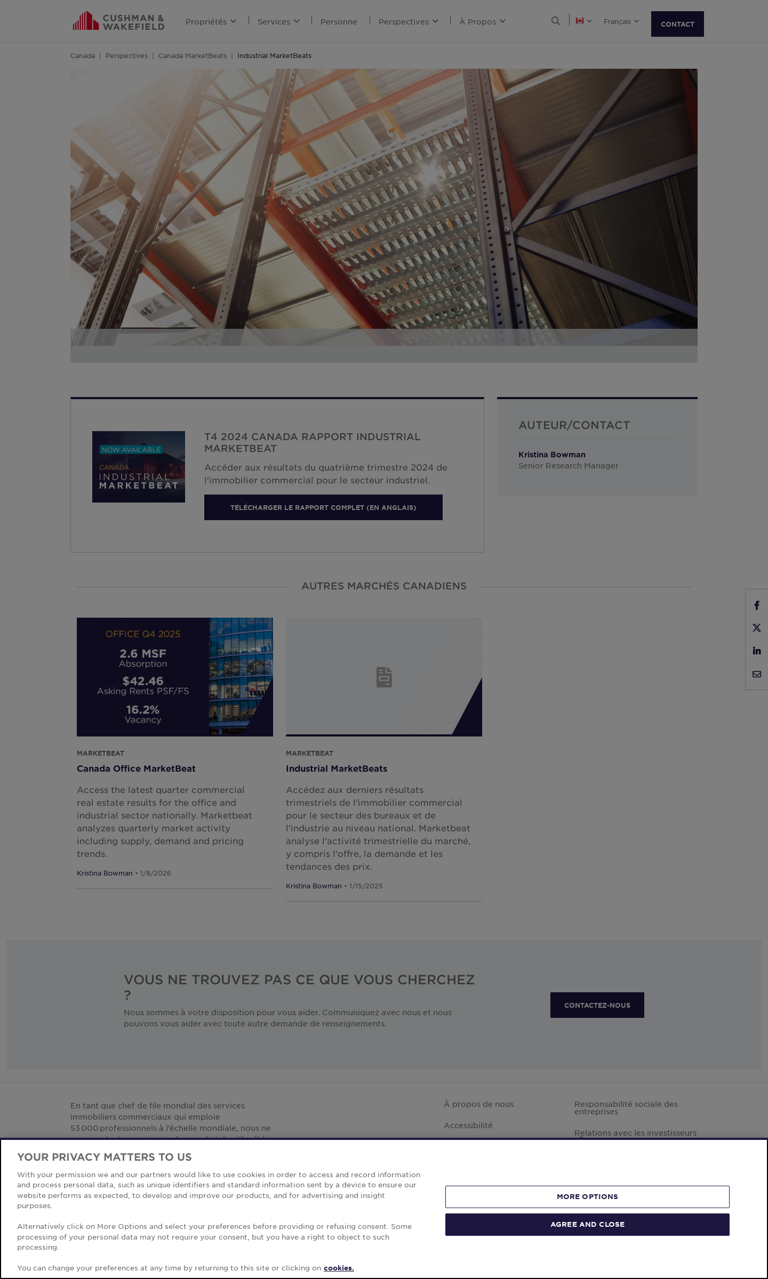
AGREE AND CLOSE (587, 1224)
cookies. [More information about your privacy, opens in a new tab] (339, 1268)
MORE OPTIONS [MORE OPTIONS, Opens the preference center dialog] (588, 1196)
